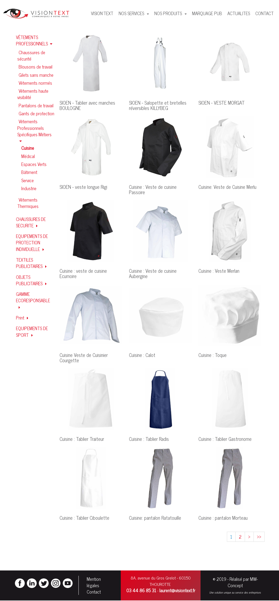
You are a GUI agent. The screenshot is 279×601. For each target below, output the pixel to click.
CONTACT (264, 13)
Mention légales (94, 582)
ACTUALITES (238, 13)
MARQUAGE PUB (207, 13)
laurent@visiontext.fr (177, 590)
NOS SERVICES (132, 13)
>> (259, 536)
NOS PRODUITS (168, 13)
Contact (94, 592)
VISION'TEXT (102, 13)
